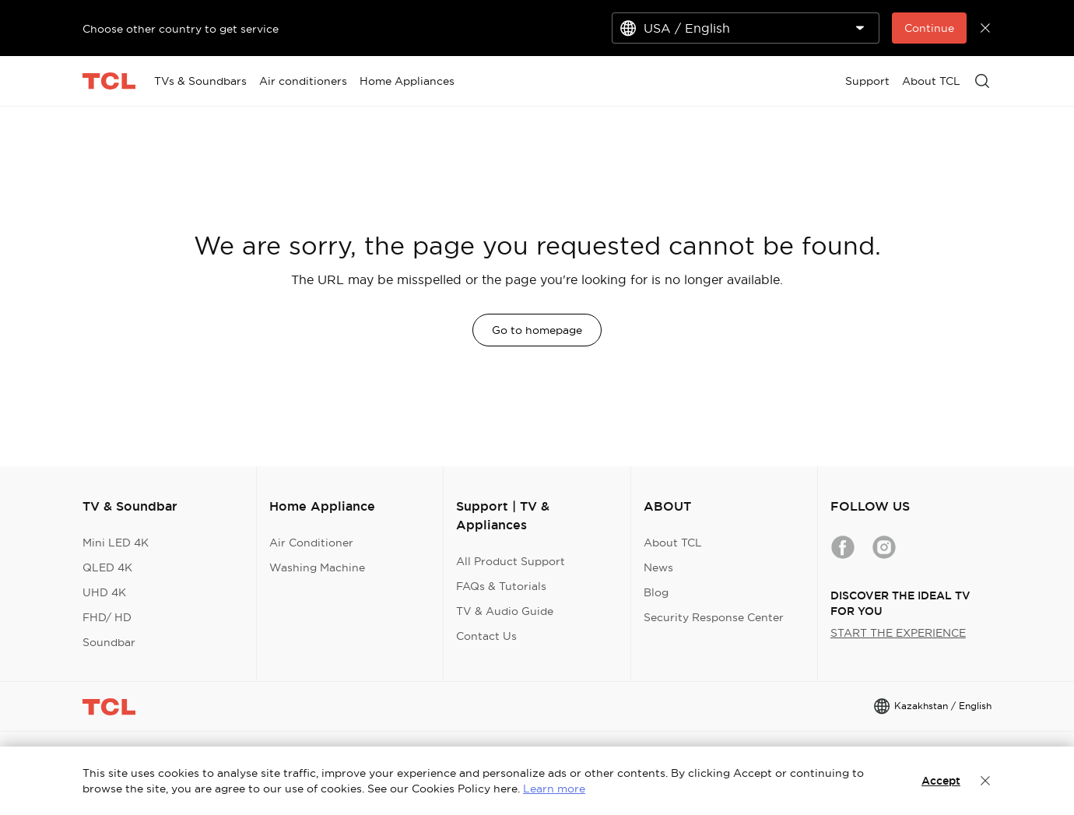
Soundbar (108, 642)
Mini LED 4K (115, 543)
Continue (929, 28)
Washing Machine (317, 567)
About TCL (673, 543)
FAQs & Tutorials (501, 586)
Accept (940, 781)
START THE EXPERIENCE (898, 633)
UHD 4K (104, 592)
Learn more (554, 789)
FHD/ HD (107, 617)
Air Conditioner (311, 543)
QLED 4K (107, 567)
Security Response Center (714, 617)
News (658, 567)
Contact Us (486, 636)
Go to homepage (537, 330)
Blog (656, 592)
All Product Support (510, 561)
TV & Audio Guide (504, 611)
